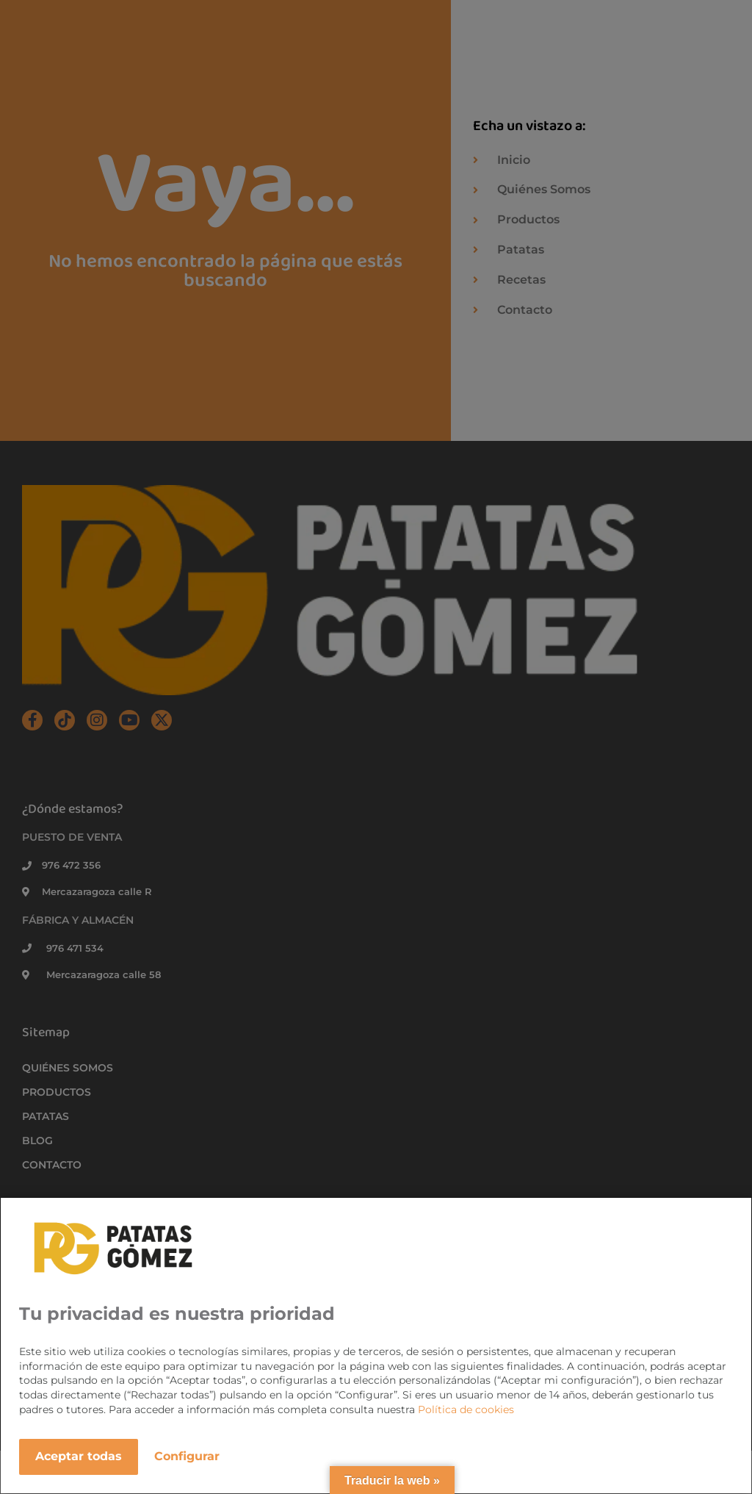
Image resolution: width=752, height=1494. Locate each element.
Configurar (187, 1456)
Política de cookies (466, 1409)
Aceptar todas (78, 1456)
